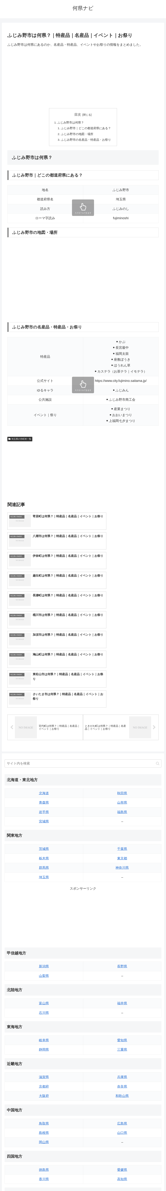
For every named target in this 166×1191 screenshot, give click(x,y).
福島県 (122, 716)
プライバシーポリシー (96, 1179)
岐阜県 (44, 944)
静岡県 (44, 953)
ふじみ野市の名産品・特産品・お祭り (86, 140)
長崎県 (44, 1129)
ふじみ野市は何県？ (70, 122)
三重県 (122, 953)
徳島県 (44, 1074)
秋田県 (122, 697)
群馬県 (44, 771)
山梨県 (44, 880)
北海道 (44, 697)
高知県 (122, 1083)
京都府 (44, 990)
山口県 (122, 1037)
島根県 (44, 1037)
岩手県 (44, 716)
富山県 (44, 907)
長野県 (122, 870)
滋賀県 (44, 981)
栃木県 (44, 762)
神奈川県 (122, 771)
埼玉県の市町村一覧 (19, 440)
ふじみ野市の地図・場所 (77, 134)
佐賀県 (44, 1120)
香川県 (44, 1083)
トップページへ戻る (68, 1179)
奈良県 (122, 990)
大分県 (122, 1110)
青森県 (44, 706)
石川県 (44, 917)
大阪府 (44, 1000)
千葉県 (122, 753)
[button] (157, 667)
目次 (77, 114)
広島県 (122, 1027)
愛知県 (122, 944)
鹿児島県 (122, 1129)
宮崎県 (122, 1120)
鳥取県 (44, 1027)
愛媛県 (122, 1074)
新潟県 (44, 870)
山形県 (122, 706)
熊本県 (44, 1139)
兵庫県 (122, 981)
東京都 (122, 762)
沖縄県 (122, 1139)
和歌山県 (122, 1000)
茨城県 (44, 753)
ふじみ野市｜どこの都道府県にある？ (86, 128)
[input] (83, 667)
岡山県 (44, 1046)
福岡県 (44, 1110)
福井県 (122, 907)
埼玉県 (44, 781)
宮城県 (44, 725)
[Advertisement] (83, 77)
